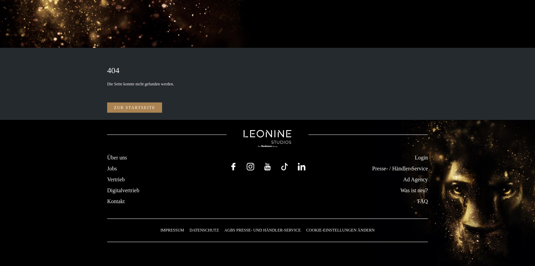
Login (421, 157)
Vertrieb (116, 179)
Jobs (112, 168)
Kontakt (116, 201)
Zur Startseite (134, 107)
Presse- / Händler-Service (400, 168)
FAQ (422, 201)
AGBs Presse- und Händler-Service (262, 230)
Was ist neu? (414, 190)
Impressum (172, 230)
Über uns (117, 157)
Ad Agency (415, 179)
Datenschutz (204, 230)
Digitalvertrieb (123, 190)
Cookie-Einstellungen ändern (340, 230)
